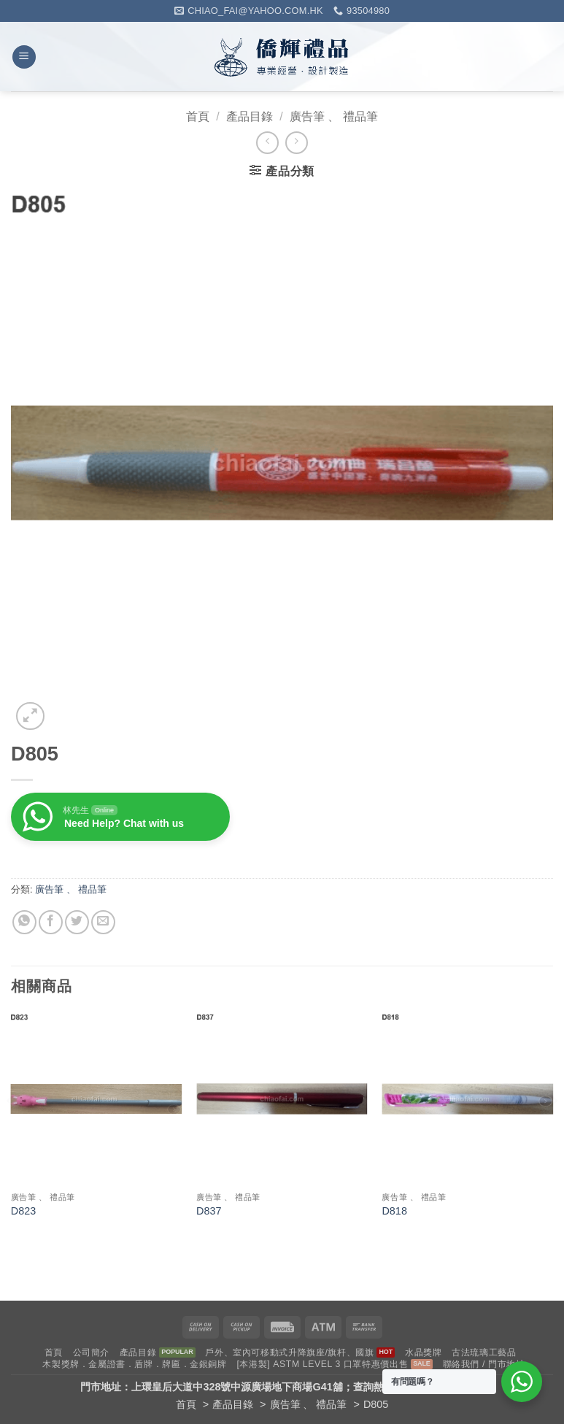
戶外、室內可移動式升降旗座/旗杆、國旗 (289, 1352)
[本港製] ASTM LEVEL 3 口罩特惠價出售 (322, 1364)
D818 (394, 1211)
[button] (24, 57)
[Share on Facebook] (51, 922)
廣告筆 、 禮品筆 (334, 116)
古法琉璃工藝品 (484, 1352)
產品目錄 (249, 116)
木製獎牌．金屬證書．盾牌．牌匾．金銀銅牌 (134, 1364)
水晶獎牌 (423, 1352)
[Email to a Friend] (103, 922)
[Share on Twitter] (77, 922)
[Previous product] (296, 142)
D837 (208, 1211)
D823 (23, 1211)
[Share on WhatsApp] (24, 922)
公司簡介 (91, 1352)
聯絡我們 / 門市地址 (484, 1364)
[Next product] (267, 142)
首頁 (197, 116)
